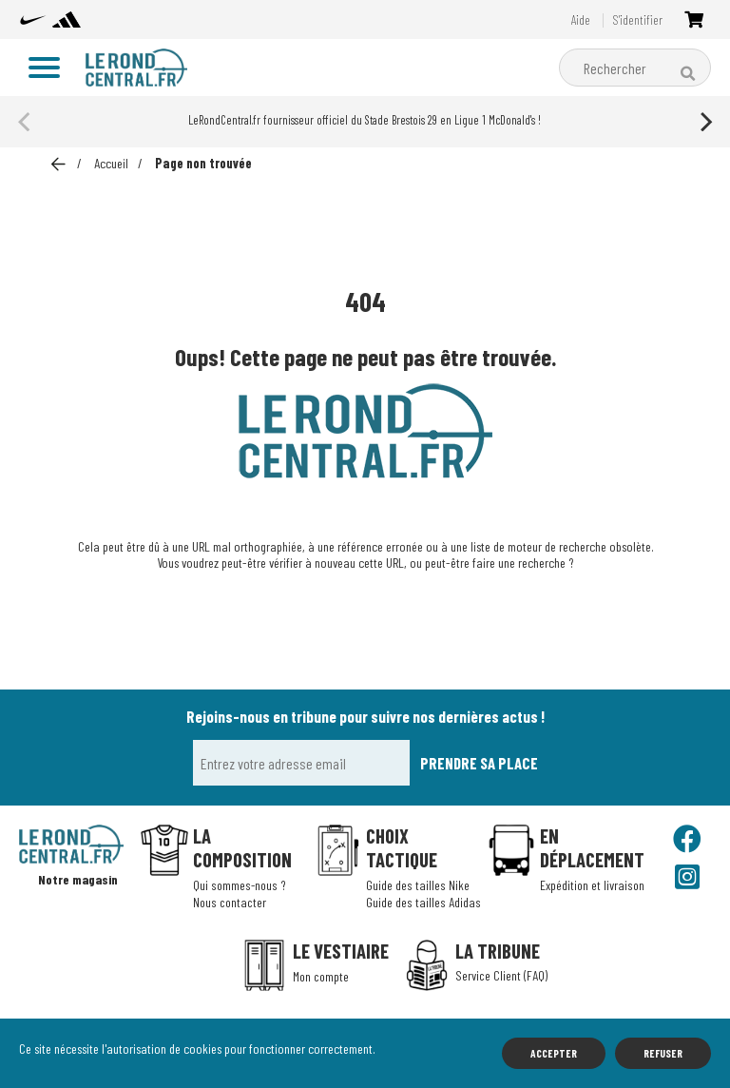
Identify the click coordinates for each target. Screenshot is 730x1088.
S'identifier (637, 20)
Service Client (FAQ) (501, 975)
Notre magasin (79, 880)
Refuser (663, 1052)
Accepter (553, 1052)
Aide (578, 20)
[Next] (704, 122)
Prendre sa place (479, 762)
